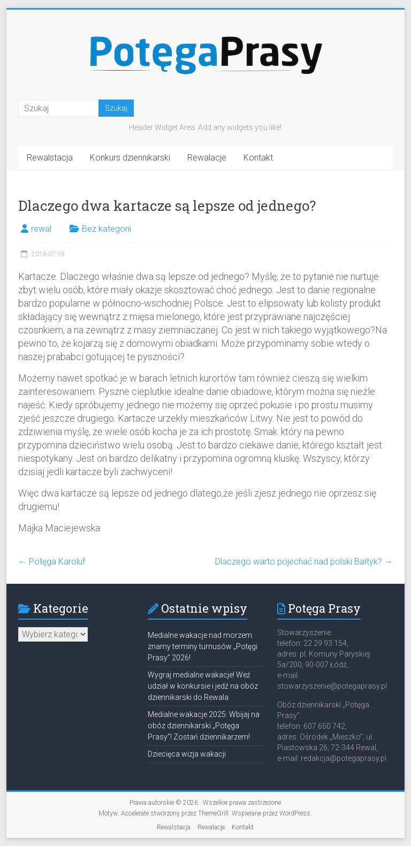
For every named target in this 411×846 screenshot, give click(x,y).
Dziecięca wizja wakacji (187, 754)
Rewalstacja (50, 158)
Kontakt (258, 158)
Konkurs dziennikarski (130, 158)
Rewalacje (206, 158)
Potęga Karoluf (51, 562)
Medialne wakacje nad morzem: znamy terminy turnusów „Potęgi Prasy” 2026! (202, 646)
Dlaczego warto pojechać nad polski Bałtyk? (304, 562)
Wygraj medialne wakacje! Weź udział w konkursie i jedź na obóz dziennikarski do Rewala (203, 686)
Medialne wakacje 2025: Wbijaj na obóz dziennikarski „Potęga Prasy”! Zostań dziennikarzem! (204, 725)
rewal (41, 229)
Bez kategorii (106, 229)
